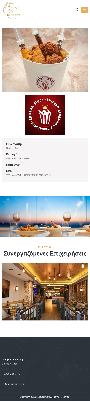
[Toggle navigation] (84, 10)
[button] (42, 89)
